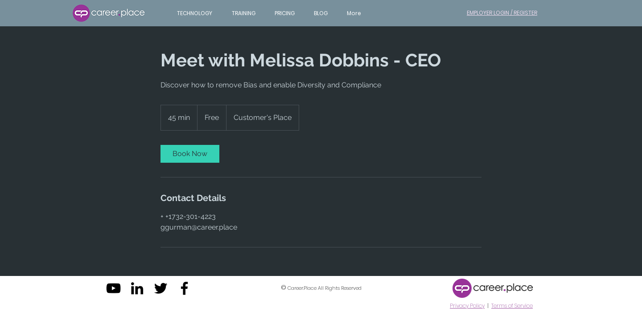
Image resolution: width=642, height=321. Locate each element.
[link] (189, 154)
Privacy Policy (467, 305)
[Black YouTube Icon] (113, 288)
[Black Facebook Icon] (184, 288)
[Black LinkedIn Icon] (137, 288)
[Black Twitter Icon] (160, 288)
